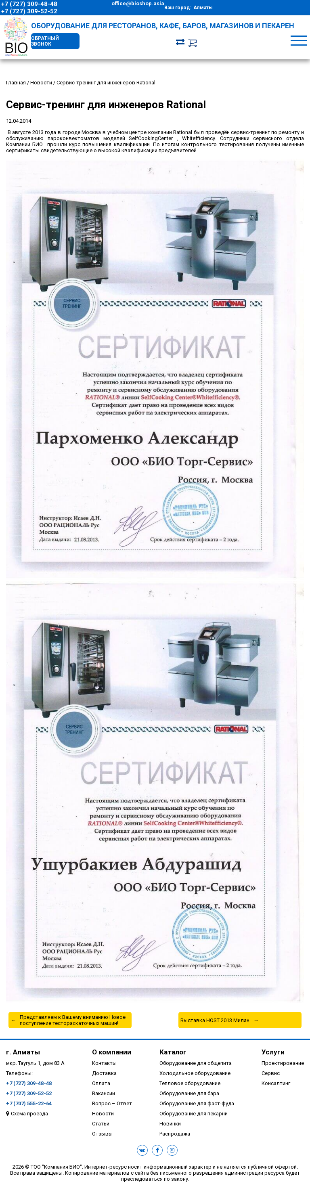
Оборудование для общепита (195, 1063)
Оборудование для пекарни (193, 1114)
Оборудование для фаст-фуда (196, 1103)
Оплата (101, 1083)
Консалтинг (276, 1083)
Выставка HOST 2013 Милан (214, 1020)
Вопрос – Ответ (112, 1103)
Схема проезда (29, 1114)
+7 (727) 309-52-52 (29, 11)
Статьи (100, 1124)
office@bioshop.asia (137, 3)
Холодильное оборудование (194, 1073)
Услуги (273, 1052)
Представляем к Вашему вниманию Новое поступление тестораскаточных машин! (73, 1020)
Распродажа (174, 1134)
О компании (111, 1052)
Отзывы (102, 1134)
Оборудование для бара (189, 1093)
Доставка (104, 1073)
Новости (103, 1114)
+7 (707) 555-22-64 (29, 1103)
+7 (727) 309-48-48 (29, 4)
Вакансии (103, 1093)
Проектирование (283, 1063)
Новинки (170, 1124)
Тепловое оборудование (189, 1083)
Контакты (104, 1063)
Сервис (271, 1073)
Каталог (172, 1052)
